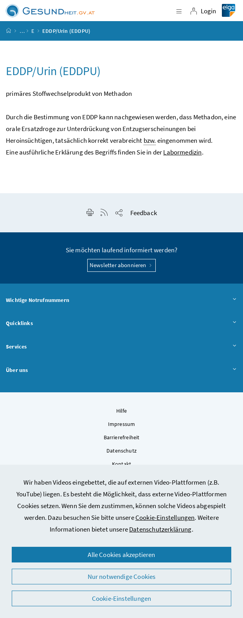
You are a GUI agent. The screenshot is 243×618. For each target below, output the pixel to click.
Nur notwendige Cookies (122, 576)
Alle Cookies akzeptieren (121, 554)
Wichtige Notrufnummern (121, 300)
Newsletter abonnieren (121, 265)
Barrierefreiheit (122, 437)
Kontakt (121, 463)
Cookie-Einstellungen (165, 517)
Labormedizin (182, 152)
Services (121, 347)
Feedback (143, 213)
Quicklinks (121, 323)
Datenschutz (121, 450)
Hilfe (121, 410)
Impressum (121, 424)
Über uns (121, 370)
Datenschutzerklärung (160, 529)
